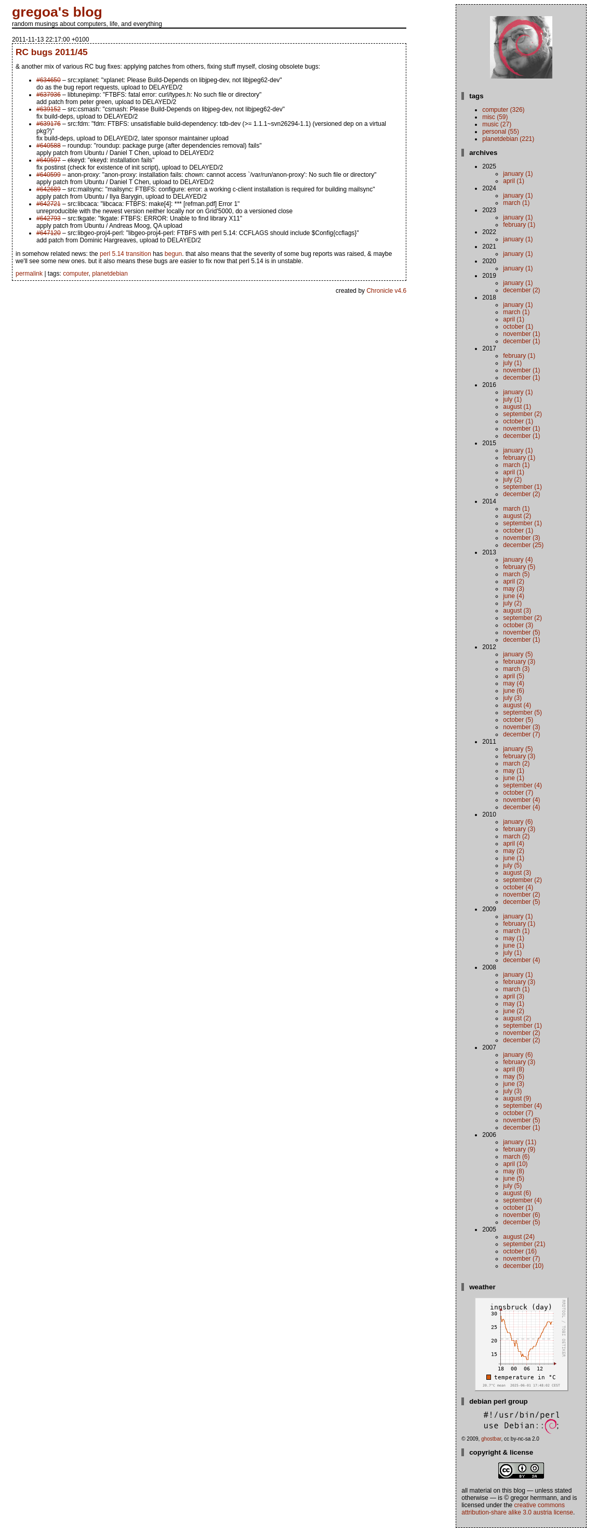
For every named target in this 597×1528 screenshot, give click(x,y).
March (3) (516, 668)
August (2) (517, 516)
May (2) (513, 850)
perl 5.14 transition (125, 253)
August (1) (517, 406)
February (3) (519, 661)
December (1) (521, 341)
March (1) (516, 202)
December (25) (523, 545)
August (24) (519, 1236)
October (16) (520, 1251)
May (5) (513, 1076)
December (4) (521, 807)
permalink (29, 273)
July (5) (512, 865)
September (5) (522, 712)
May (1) (513, 770)
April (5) (513, 676)
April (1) (513, 181)
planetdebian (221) (508, 139)
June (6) (513, 690)
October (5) (518, 719)
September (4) (522, 785)
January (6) (518, 821)
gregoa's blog (57, 12)
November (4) (521, 800)
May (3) (513, 588)
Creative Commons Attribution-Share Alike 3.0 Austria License (517, 1508)
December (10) (523, 1266)
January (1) (518, 173)
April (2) (513, 581)
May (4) (513, 683)
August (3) (517, 610)
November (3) (521, 537)
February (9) (519, 1149)
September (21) (524, 1244)
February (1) (519, 224)
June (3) (513, 1083)
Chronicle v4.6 (386, 290)
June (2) (513, 1011)
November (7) (521, 1258)
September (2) (522, 414)
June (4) (513, 596)
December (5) (521, 901)
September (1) (522, 486)
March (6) (516, 1156)
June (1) (513, 778)
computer (75, 273)
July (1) (512, 363)
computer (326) (503, 109)
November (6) (521, 1215)
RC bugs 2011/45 (52, 52)
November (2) (521, 894)
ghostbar (491, 1439)
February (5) (519, 567)
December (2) (521, 290)
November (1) (521, 334)
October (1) (518, 326)
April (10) (515, 1164)
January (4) (518, 559)
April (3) (513, 996)
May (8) (513, 1171)
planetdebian (110, 273)
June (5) (513, 1178)
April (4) (513, 843)
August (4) (517, 705)
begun (173, 253)
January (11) (519, 1142)
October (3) (518, 625)
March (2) (516, 763)
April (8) (513, 1069)
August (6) (517, 1193)
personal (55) (500, 131)
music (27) (496, 124)
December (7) (521, 734)
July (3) (512, 698)
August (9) (517, 1098)
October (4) (518, 887)
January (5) (518, 654)
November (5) (521, 632)
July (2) (512, 479)
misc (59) (495, 117)
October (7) (518, 792)
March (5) (516, 574)
